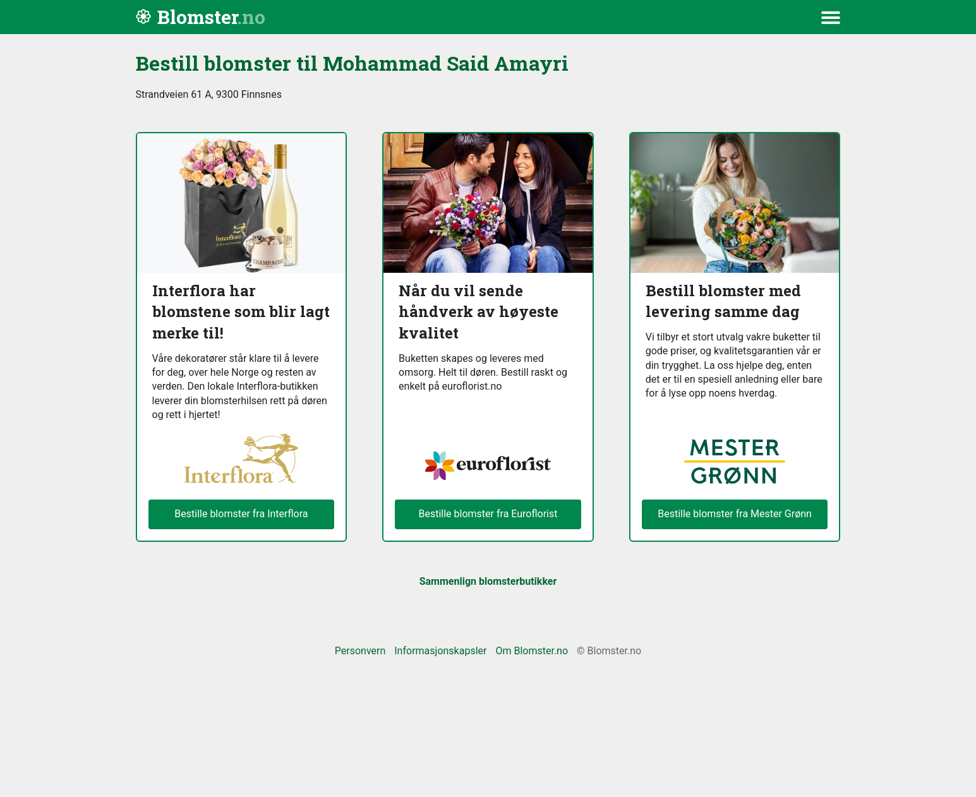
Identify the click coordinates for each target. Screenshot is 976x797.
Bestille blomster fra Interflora (241, 514)
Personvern (360, 651)
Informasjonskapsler (440, 651)
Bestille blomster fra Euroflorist (487, 514)
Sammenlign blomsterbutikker (488, 581)
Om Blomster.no (531, 651)
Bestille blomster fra (735, 514)
